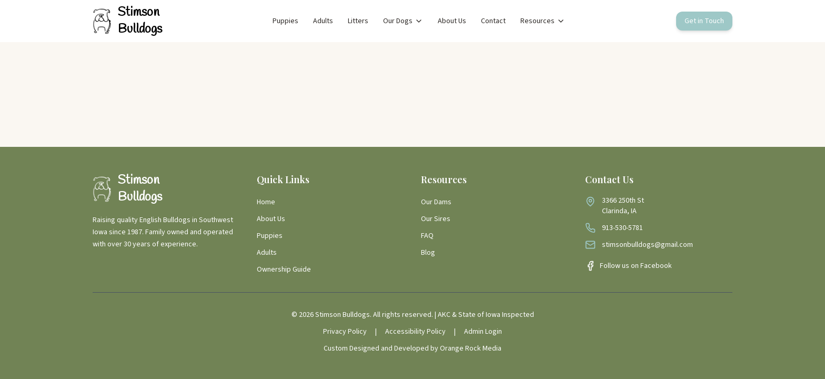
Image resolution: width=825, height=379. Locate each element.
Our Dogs (403, 21)
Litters (358, 21)
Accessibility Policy (415, 331)
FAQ (427, 236)
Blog (428, 252)
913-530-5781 (622, 228)
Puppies (285, 21)
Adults (323, 21)
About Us (452, 21)
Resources (542, 21)
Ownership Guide (284, 269)
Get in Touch (704, 21)
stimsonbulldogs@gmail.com (647, 245)
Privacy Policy (345, 331)
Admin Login (483, 331)
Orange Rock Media (470, 348)
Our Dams (436, 202)
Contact (493, 21)
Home (266, 202)
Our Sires (435, 219)
